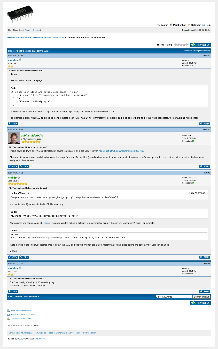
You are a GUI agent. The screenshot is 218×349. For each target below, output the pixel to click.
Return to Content (55, 333)
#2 (209, 129)
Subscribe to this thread (21, 318)
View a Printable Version (21, 311)
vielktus (13, 60)
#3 (209, 173)
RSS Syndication (89, 333)
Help (206, 25)
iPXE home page (26, 333)
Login (28, 30)
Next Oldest (16, 296)
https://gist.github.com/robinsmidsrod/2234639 (121, 151)
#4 (209, 264)
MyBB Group (40, 339)
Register (36, 30)
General (57, 37)
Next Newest (30, 296)
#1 (209, 56)
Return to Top (40, 333)
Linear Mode (204, 51)
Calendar (194, 25)
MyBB (19, 339)
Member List (178, 25)
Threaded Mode (191, 51)
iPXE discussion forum (19, 37)
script (46, 223)
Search (162, 25)
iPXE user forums (42, 37)
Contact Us (13, 333)
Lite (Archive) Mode (72, 333)
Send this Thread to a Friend (23, 315)
